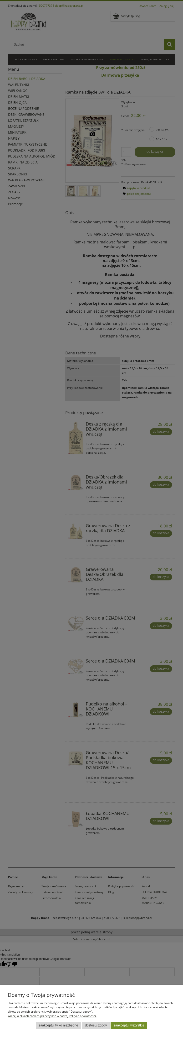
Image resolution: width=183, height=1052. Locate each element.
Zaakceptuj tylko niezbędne (58, 1025)
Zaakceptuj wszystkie (129, 1025)
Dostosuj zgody (96, 1025)
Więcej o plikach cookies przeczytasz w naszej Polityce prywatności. (52, 1016)
